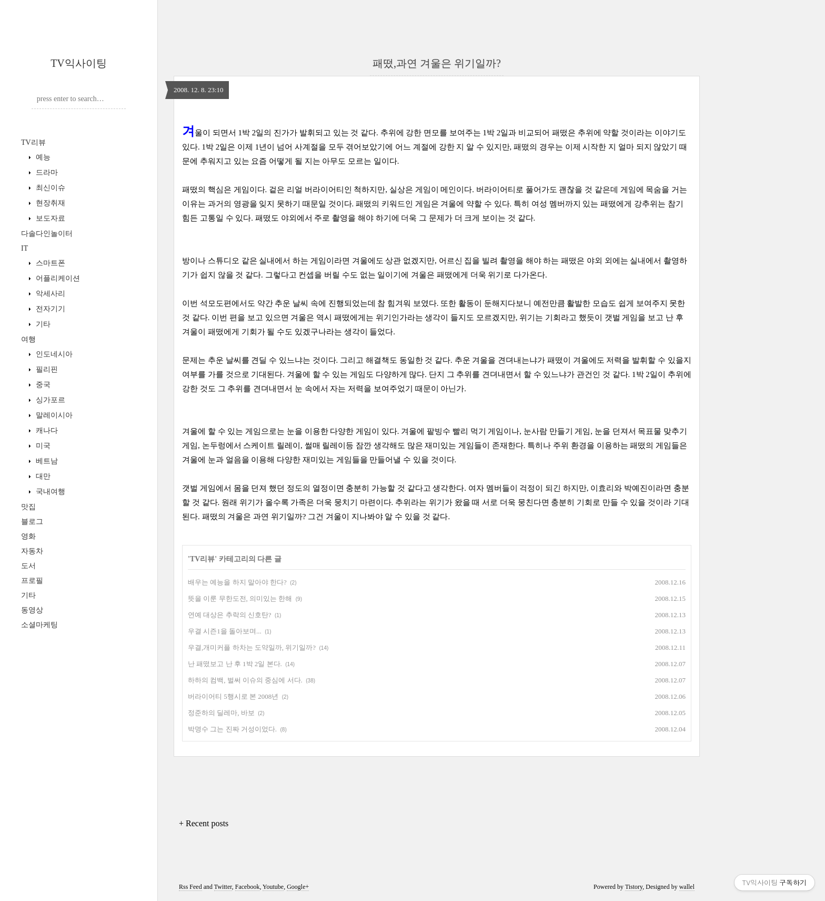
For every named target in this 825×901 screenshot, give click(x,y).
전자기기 (49, 309)
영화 (28, 536)
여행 (28, 339)
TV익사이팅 (79, 63)
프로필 (32, 581)
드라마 (46, 172)
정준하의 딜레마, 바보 (221, 713)
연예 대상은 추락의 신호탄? (229, 615)
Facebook (247, 886)
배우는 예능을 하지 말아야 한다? (237, 582)
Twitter (223, 886)
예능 (42, 157)
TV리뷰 (33, 142)
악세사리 (49, 294)
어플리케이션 (57, 278)
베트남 (46, 461)
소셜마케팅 (39, 625)
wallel (687, 886)
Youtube (273, 886)
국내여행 (49, 492)
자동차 (32, 551)
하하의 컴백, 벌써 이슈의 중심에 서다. (245, 680)
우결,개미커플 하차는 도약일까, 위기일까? (252, 647)
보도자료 (49, 218)
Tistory (633, 886)
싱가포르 (49, 400)
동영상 (32, 610)
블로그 (32, 522)
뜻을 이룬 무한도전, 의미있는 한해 (240, 598)
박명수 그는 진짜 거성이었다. (232, 729)
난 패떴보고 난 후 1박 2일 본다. (235, 664)
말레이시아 (53, 415)
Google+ (298, 886)
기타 (42, 324)
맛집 (28, 507)
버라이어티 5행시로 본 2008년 (233, 696)
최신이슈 (49, 188)
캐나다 (46, 430)
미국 (42, 446)
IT (24, 248)
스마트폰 (49, 263)
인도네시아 (53, 354)
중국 (42, 385)
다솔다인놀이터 (47, 233)
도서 (28, 566)
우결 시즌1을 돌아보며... (224, 631)
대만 (42, 476)
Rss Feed (190, 886)
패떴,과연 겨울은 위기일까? (437, 63)
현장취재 (49, 203)
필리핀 (46, 369)
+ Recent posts (203, 823)
